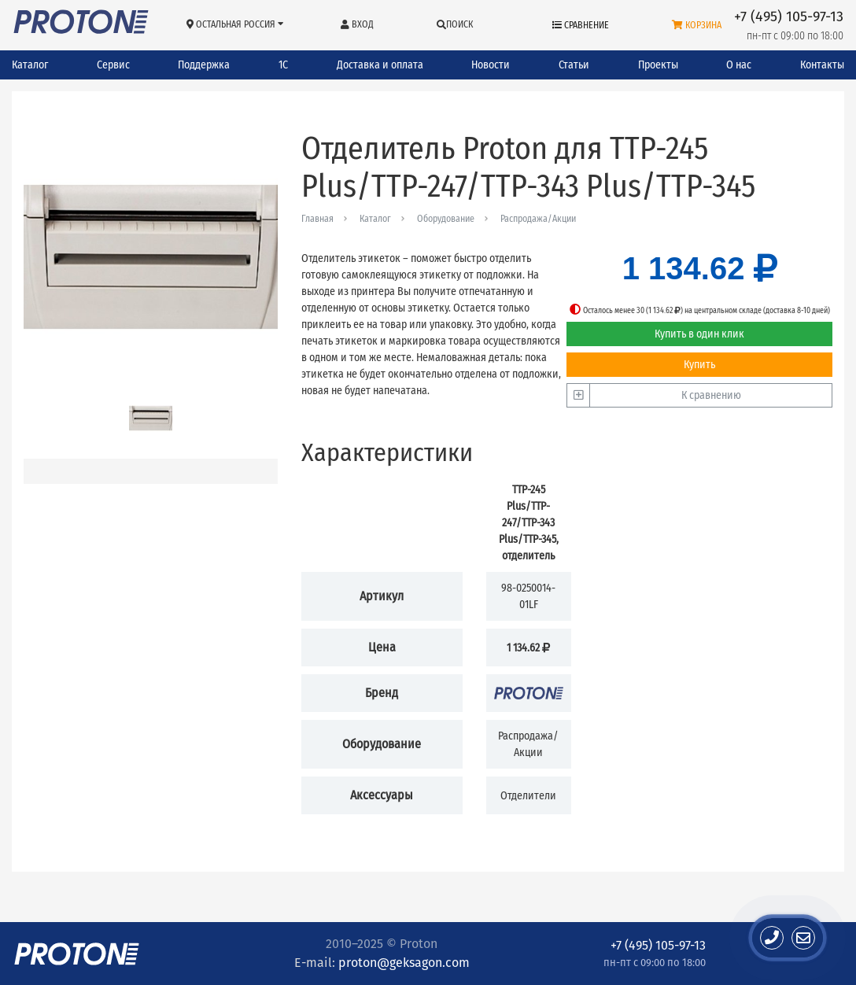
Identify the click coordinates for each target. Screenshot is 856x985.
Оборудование (445, 218)
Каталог (30, 65)
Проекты (658, 65)
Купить (699, 364)
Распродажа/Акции (538, 218)
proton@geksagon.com (404, 962)
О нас (738, 65)
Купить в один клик (699, 334)
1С (283, 65)
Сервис (113, 65)
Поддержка (204, 65)
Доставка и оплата (380, 65)
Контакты (822, 65)
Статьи (574, 65)
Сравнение (580, 25)
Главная (317, 218)
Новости (490, 65)
